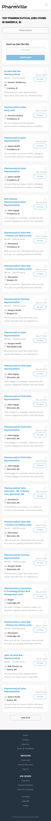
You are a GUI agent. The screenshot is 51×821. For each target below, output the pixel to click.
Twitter (25, 806)
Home (25, 735)
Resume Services (25, 785)
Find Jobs (26, 781)
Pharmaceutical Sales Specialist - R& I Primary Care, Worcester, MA (16, 491)
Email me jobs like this (17, 44)
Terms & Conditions (25, 749)
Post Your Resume (25, 789)
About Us (25, 744)
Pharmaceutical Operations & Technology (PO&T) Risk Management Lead (18, 591)
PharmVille (35, 817)
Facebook (25, 797)
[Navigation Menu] (46, 5)
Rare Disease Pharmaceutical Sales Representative (15, 202)
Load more (25, 718)
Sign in (26, 769)
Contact (25, 740)
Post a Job (25, 760)
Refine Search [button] (25, 30)
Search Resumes (25, 765)
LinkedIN (25, 801)
